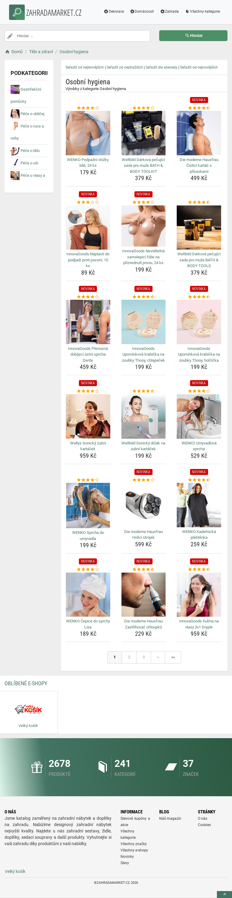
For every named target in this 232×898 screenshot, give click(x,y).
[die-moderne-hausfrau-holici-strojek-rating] (143, 480)
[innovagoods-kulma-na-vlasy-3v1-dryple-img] (199, 595)
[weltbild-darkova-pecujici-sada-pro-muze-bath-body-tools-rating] (199, 202)
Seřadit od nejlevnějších (85, 67)
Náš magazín (170, 818)
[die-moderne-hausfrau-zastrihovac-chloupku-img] (143, 595)
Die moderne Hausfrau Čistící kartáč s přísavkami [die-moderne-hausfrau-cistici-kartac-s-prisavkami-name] (199, 165)
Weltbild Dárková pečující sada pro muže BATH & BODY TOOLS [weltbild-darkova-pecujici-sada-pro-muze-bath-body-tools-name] (199, 260)
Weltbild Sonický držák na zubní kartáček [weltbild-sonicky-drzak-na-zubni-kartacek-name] (143, 446)
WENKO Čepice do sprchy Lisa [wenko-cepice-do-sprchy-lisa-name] (88, 624)
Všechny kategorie (202, 11)
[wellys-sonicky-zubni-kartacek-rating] (88, 391)
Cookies (204, 825)
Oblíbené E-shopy (26, 683)
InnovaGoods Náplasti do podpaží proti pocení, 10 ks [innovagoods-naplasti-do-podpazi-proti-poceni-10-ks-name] (87, 260)
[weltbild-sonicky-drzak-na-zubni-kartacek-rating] (143, 391)
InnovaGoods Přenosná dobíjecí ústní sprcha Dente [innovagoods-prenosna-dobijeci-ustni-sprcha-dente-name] (88, 354)
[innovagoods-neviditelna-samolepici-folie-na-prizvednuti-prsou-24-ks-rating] (143, 202)
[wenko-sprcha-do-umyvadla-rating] (88, 480)
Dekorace (113, 11)
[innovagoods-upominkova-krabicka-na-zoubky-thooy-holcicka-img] (199, 322)
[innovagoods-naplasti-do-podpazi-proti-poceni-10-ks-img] (88, 227)
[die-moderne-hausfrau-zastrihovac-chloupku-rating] (143, 570)
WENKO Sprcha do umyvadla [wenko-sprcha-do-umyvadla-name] (88, 535)
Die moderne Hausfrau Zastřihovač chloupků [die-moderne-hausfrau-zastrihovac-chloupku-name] (143, 624)
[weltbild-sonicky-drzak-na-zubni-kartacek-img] (143, 416)
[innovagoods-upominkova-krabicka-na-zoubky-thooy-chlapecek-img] (143, 322)
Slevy (125, 863)
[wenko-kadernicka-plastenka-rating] (199, 480)
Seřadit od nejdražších (125, 67)
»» (173, 657)
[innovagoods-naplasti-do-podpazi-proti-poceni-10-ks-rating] (88, 202)
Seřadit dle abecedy (161, 67)
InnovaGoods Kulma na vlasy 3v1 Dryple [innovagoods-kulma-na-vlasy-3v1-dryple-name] (199, 624)
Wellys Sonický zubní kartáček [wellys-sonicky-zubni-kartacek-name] (88, 446)
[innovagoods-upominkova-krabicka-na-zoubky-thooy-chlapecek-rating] (143, 297)
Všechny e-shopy (134, 850)
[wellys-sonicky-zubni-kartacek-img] (88, 416)
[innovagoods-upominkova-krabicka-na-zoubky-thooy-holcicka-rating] (199, 297)
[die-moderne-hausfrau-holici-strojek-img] (143, 505)
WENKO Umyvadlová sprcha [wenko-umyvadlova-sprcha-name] (199, 446)
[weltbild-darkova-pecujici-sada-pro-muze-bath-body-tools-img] (199, 227)
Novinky (127, 856)
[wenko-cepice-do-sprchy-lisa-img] (88, 595)
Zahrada (169, 11)
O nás (202, 818)
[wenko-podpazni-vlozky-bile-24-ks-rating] (88, 108)
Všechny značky (134, 844)
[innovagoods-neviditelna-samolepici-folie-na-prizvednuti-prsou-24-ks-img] (143, 226)
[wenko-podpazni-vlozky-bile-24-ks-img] (88, 133)
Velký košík (15, 871)
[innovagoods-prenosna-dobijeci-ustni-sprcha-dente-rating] (88, 297)
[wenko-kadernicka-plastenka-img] (199, 505)
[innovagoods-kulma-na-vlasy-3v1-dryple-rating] (199, 570)
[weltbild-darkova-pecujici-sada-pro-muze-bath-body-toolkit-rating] (143, 108)
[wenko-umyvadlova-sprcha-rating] (199, 391)
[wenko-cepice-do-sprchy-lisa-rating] (88, 570)
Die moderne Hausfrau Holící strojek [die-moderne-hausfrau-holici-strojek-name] (143, 534)
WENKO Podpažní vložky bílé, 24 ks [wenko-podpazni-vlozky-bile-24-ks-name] (88, 162)
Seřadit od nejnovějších (199, 67)
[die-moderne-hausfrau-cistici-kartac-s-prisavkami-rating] (199, 108)
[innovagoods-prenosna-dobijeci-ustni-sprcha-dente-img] (88, 322)
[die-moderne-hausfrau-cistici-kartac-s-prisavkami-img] (199, 133)
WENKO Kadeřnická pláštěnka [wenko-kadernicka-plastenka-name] (199, 534)
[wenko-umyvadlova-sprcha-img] (199, 416)
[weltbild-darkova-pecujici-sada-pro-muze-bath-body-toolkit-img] (143, 133)
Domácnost (142, 11)
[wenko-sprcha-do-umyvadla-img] (88, 505)
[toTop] (224, 894)
